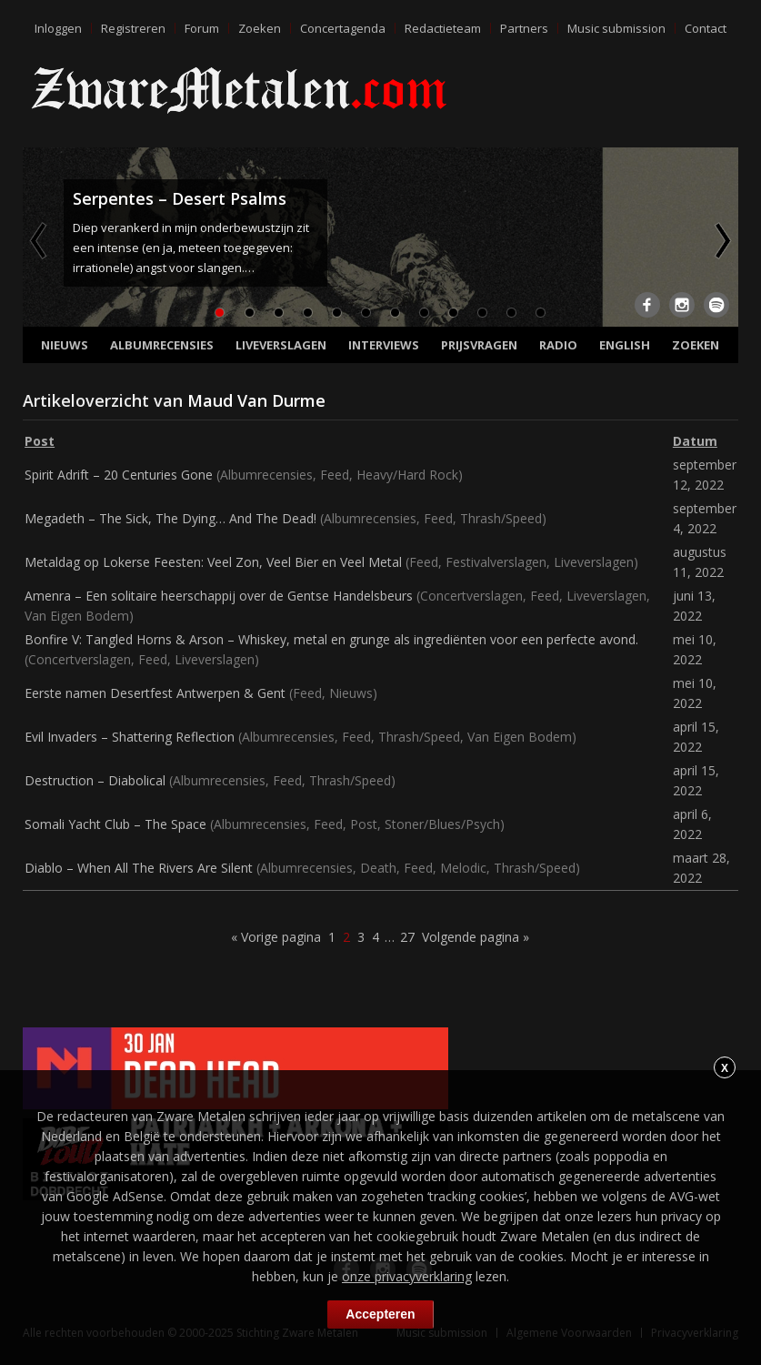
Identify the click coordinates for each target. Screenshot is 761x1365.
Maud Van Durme (256, 400)
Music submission (616, 28)
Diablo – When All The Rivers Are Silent (139, 867)
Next (721, 240)
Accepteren (380, 1314)
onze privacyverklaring (407, 1276)
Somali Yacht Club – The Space (115, 824)
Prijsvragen (479, 345)
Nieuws (64, 345)
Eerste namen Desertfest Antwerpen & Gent (155, 693)
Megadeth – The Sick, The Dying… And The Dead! (170, 518)
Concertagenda (343, 28)
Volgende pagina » (475, 936)
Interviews (383, 345)
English (624, 345)
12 (540, 312)
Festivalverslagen (496, 562)
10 (482, 312)
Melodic (463, 867)
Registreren (133, 28)
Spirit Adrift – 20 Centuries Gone (119, 474)
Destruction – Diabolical (95, 780)
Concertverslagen (471, 595)
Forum (202, 28)
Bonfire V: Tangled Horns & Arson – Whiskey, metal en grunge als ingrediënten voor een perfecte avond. (331, 639)
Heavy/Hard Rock (407, 474)
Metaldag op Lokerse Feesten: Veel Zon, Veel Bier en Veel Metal (213, 562)
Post (363, 824)
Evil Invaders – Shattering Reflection (130, 736)
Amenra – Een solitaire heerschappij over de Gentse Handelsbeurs (219, 595)
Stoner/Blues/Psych (442, 824)
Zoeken (259, 28)
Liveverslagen (280, 345)
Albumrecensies (162, 345)
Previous (40, 240)
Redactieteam (443, 28)
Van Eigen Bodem (77, 615)
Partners (524, 28)
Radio (558, 345)
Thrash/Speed (501, 518)
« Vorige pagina (276, 936)
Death (378, 867)
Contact (705, 28)
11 (511, 312)
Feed (334, 474)
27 (407, 936)
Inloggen (58, 28)
